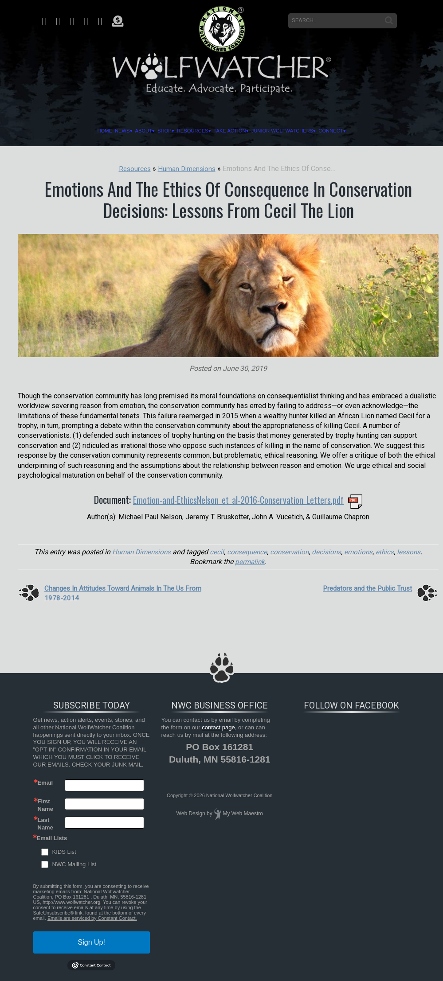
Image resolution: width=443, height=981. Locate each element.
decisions (329, 551)
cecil (216, 551)
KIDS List (64, 852)
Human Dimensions (139, 551)
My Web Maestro (243, 813)
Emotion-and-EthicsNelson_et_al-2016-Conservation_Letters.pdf (238, 499)
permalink (250, 561)
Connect (368, 130)
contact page (218, 727)
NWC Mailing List (74, 864)
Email (45, 782)
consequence (246, 551)
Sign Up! (91, 942)
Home (65, 130)
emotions (361, 551)
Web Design (190, 813)
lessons (413, 551)
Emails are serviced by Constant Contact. (92, 917)
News (90, 130)
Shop (149, 130)
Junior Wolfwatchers (305, 130)
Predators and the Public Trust (365, 588)
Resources (187, 130)
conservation (291, 551)
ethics (388, 551)
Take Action (236, 130)
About (119, 130)
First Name (45, 804)
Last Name (45, 822)
